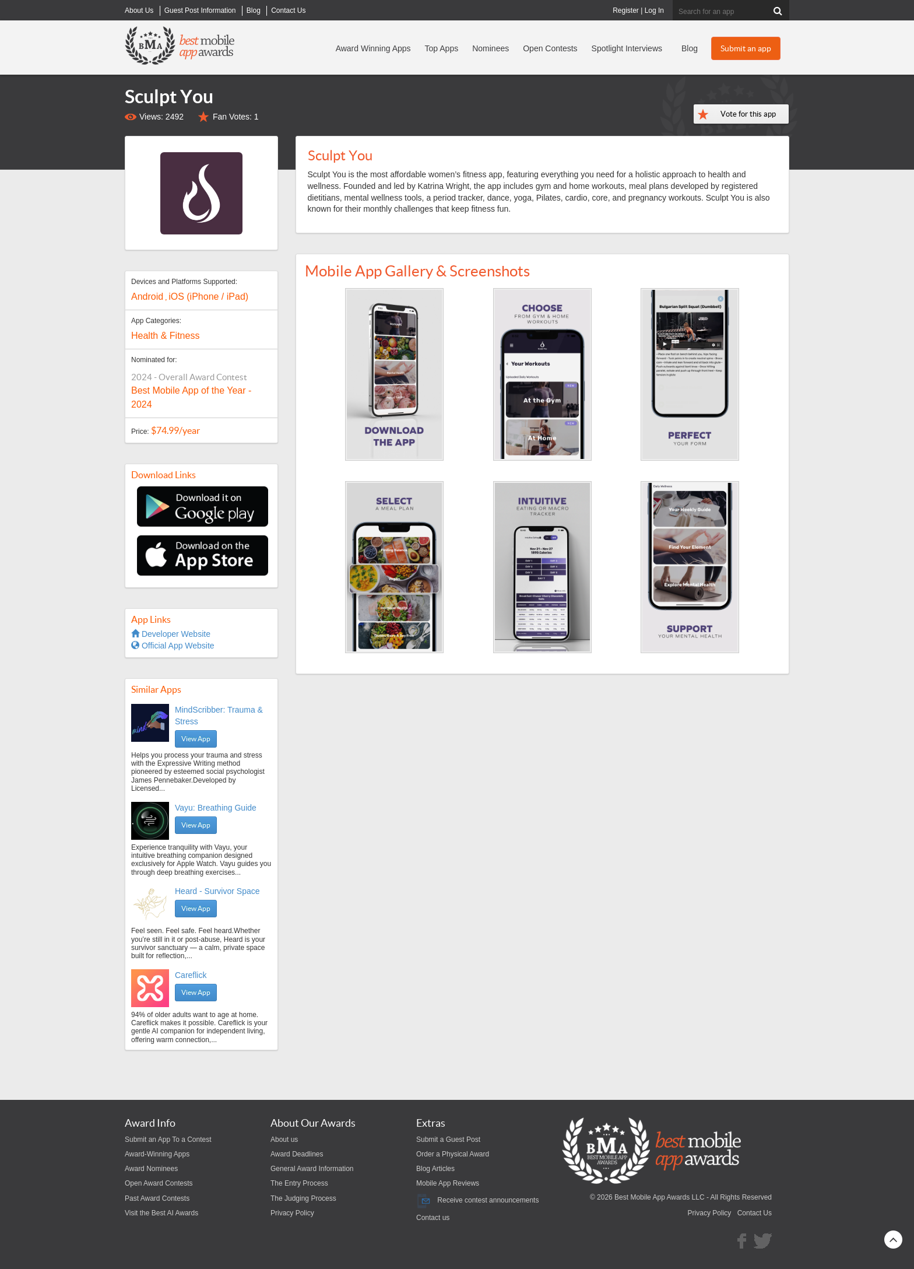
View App (195, 738)
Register (626, 10)
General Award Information (312, 1169)
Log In (654, 10)
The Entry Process (299, 1183)
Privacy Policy (292, 1213)
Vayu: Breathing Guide (215, 807)
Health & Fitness (165, 336)
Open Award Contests (159, 1183)
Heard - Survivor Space (217, 891)
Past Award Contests (157, 1198)
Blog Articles (435, 1169)
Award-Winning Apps (157, 1154)
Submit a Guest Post (448, 1139)
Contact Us (754, 1213)
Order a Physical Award (452, 1154)
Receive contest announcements (477, 1200)
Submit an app (745, 48)
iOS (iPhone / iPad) (208, 297)
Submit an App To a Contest (168, 1139)
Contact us (432, 1218)
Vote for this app (748, 114)
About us (284, 1139)
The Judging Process (303, 1198)
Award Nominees (151, 1169)
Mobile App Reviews (447, 1183)
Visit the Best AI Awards (161, 1213)
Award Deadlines (297, 1154)
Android (147, 297)
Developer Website (170, 634)
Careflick (190, 975)
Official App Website (173, 645)
